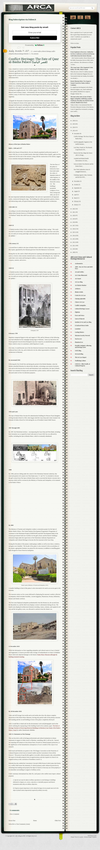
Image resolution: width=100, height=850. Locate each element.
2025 (74, 124)
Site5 (95, 835)
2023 (74, 130)
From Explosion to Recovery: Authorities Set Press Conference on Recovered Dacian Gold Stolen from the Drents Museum (82, 54)
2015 (74, 232)
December (76, 133)
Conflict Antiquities (80, 305)
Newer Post (12, 820)
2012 (74, 242)
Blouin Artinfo (79, 292)
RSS (87, 16)
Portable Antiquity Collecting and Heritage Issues (83, 346)
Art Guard (78, 278)
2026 (74, 120)
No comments (34, 54)
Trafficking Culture (80, 360)
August (76, 191)
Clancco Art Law (79, 302)
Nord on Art (78, 339)
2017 (74, 225)
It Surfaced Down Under (82, 325)
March (75, 198)
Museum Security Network (82, 335)
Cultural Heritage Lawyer (82, 308)
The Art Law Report (80, 357)
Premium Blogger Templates (90, 837)
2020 (74, 215)
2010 (74, 249)
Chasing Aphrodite (80, 298)
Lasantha (81, 837)
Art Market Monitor (80, 285)
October (76, 184)
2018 (74, 222)
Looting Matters (79, 332)
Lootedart (77, 329)
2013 (74, 239)
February (76, 201)
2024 (74, 127)
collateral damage (46, 51)
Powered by (34, 45)
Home (35, 820)
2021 (74, 212)
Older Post (58, 820)
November (77, 181)
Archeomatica (79, 263)
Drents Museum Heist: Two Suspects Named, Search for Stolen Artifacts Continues (80, 83)
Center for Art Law (80, 295)
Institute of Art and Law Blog (83, 322)
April (75, 194)
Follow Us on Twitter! (73, 16)
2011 (74, 245)
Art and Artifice (79, 272)
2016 (74, 229)
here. (78, 43)
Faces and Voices (79, 315)
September (77, 188)
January (76, 204)
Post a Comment (14, 814)
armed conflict (37, 51)
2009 (74, 252)
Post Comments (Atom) (23, 824)
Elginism (77, 312)
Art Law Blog (79, 282)
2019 (74, 219)
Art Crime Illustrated (81, 275)
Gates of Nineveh (79, 319)
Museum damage (19, 54)
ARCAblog (18, 836)
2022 (74, 209)
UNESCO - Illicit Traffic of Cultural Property (82, 364)
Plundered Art (79, 342)
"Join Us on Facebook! (80, 16)
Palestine (26, 54)
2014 (74, 235)
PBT (24, 836)
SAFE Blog (78, 350)
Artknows (77, 288)
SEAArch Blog (79, 354)
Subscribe (34, 38)
